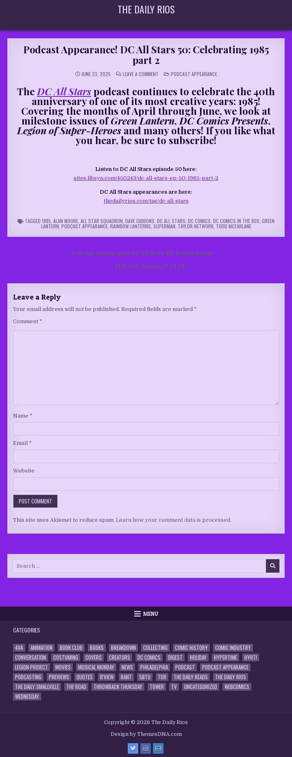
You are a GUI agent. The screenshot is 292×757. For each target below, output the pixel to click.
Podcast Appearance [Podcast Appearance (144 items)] (225, 667)
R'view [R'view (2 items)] (106, 677)
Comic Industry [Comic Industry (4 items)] (233, 648)
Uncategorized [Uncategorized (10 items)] (200, 687)
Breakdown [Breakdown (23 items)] (123, 648)
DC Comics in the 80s (236, 220)
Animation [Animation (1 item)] (41, 648)
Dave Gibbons (140, 220)
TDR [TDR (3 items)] (162, 677)
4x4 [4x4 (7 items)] (19, 648)
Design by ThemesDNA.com (146, 734)
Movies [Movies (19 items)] (63, 667)
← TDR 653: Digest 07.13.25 (146, 266)
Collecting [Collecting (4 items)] (155, 648)
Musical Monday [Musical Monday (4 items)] (96, 667)
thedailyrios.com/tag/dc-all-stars (146, 201)
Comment (27, 321)
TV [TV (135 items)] (174, 687)
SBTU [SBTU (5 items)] (144, 677)
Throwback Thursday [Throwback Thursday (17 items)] (118, 687)
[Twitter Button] (133, 748)
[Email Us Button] (158, 748)
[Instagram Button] (145, 748)
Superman (164, 226)
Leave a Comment (141, 74)
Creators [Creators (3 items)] (119, 657)
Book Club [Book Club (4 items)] (71, 648)
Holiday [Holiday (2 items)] (198, 657)
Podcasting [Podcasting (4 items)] (28, 677)
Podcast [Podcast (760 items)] (185, 667)
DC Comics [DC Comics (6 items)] (149, 657)
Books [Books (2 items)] (97, 648)
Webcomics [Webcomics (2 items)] (236, 687)
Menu (150, 613)
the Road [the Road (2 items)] (76, 687)
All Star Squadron (102, 220)
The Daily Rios (146, 9)
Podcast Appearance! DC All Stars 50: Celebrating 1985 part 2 (146, 54)
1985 (46, 220)
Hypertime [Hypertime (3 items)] (225, 657)
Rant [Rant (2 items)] (126, 677)
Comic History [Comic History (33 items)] (191, 648)
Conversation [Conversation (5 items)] (30, 657)
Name (23, 416)
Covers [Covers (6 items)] (93, 657)
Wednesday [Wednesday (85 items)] (27, 696)
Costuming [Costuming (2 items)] (65, 657)
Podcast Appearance (194, 73)
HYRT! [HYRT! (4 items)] (250, 657)
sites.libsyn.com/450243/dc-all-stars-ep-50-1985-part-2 (146, 178)
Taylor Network (196, 226)
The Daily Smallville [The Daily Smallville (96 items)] (37, 687)
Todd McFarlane (233, 226)
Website (24, 471)
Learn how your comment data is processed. (173, 520)
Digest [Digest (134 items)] (175, 657)
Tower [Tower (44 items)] (157, 687)
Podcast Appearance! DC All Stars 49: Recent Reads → (146, 253)
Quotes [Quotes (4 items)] (84, 677)
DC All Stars (171, 220)
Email (22, 443)
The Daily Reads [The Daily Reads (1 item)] (191, 677)
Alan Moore (65, 220)
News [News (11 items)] (127, 667)
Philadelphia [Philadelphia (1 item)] (154, 667)
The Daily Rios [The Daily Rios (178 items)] (230, 677)
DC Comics (199, 220)
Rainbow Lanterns (130, 226)
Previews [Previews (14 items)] (59, 677)
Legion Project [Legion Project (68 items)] (31, 667)
